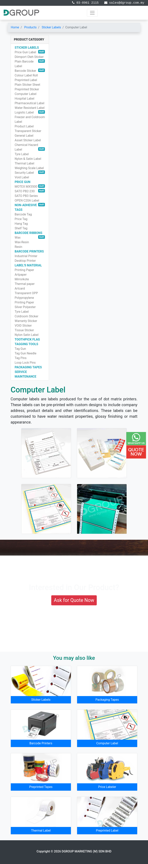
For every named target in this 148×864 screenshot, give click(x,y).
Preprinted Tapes (40, 787)
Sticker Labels (51, 27)
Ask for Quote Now (74, 600)
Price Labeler (107, 787)
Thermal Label (41, 830)
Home (15, 27)
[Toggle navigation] (92, 13)
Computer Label (107, 743)
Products (30, 27)
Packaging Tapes (107, 699)
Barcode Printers (40, 743)
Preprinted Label (107, 830)
